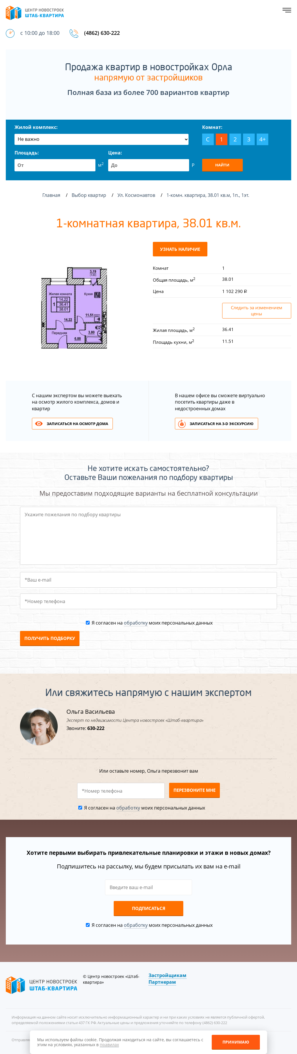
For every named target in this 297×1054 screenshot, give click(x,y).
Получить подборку (49, 638)
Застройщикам (167, 975)
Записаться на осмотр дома (77, 423)
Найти (222, 165)
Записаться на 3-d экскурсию (221, 423)
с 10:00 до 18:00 (39, 32)
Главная (51, 195)
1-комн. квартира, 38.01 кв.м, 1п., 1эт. (208, 195)
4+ (262, 139)
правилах (109, 1044)
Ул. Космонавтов (136, 195)
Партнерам (162, 982)
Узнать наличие (180, 249)
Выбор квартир (89, 195)
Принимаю (235, 1042)
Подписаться (148, 908)
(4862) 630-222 (102, 32)
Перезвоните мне (194, 790)
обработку (136, 623)
